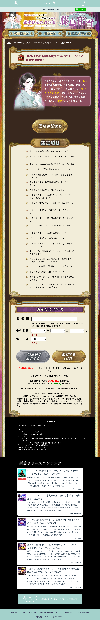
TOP (9, 42)
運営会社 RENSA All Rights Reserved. (50, 617)
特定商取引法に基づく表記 (49, 612)
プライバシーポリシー (28, 612)
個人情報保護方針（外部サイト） (39, 404)
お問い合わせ (67, 612)
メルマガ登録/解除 (82, 612)
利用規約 (14, 612)
